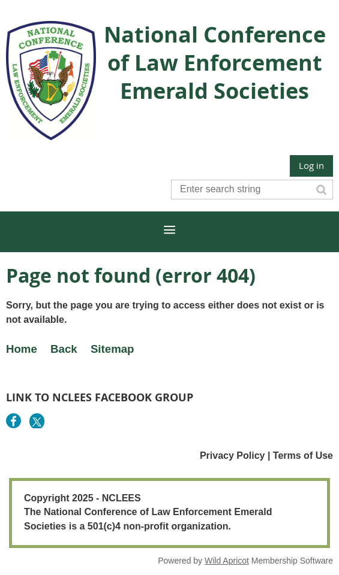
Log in (311, 165)
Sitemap (112, 349)
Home (21, 349)
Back (63, 349)
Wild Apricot (227, 560)
